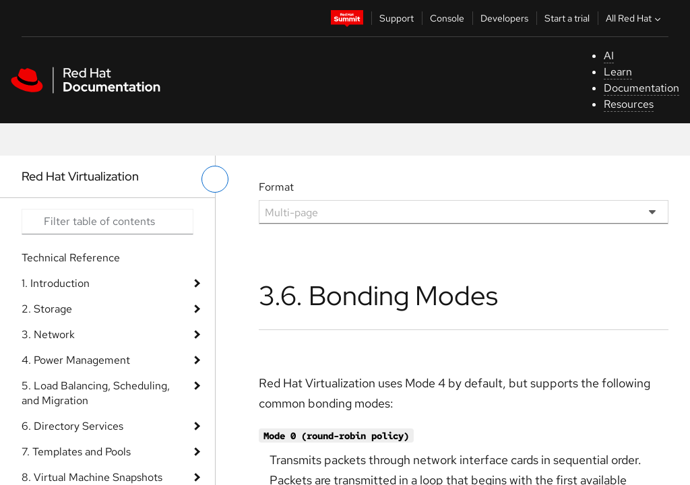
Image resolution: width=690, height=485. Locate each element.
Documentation (641, 88)
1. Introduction (56, 283)
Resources (629, 104)
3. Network (48, 334)
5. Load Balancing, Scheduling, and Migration (96, 393)
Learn (618, 72)
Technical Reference (71, 258)
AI (609, 55)
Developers (504, 18)
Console (447, 18)
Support (396, 18)
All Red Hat (635, 18)
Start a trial (567, 18)
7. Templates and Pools (76, 452)
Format (276, 187)
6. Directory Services (72, 426)
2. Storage (47, 309)
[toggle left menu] (214, 179)
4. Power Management (76, 360)
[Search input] (107, 221)
